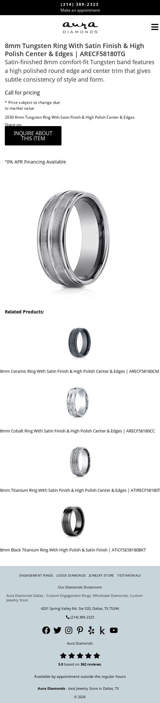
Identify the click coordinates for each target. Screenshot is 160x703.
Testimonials (129, 575)
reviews (94, 664)
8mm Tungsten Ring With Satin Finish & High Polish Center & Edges (75, 117)
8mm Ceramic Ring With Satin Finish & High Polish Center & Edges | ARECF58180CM (79, 371)
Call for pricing (22, 92)
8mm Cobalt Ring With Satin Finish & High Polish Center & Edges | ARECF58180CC (77, 431)
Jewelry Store (101, 575)
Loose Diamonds (71, 575)
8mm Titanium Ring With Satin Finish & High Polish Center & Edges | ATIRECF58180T (80, 490)
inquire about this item (33, 136)
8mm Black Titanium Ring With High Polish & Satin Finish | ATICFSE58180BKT (73, 550)
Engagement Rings (36, 575)
